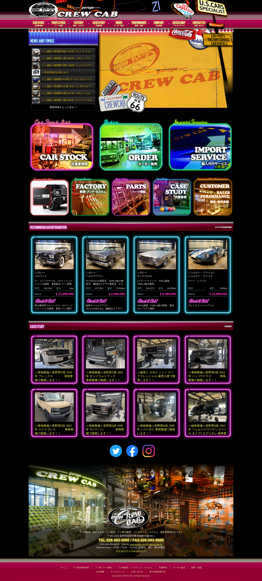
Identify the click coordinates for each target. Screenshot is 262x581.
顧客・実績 (139, 24)
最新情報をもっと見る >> (64, 107)
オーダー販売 (119, 24)
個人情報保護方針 (157, 572)
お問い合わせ (199, 24)
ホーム (63, 567)
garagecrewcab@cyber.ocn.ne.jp (146, 544)
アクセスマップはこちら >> (131, 550)
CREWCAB (44, 9)
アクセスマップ (179, 24)
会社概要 (159, 24)
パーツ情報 (59, 24)
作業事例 (99, 24)
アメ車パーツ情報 (103, 567)
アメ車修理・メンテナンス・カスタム (135, 567)
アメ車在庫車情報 (81, 567)
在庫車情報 (39, 24)
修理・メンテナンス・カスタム (79, 24)
